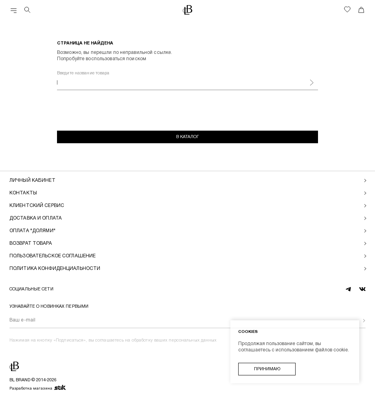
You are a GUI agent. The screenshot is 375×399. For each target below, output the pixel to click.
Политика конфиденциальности (54, 268)
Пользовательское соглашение (52, 256)
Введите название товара (83, 73)
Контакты (23, 193)
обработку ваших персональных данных (174, 340)
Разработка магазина (37, 388)
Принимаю (267, 369)
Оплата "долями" (32, 231)
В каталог (187, 137)
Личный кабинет (32, 180)
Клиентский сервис (36, 205)
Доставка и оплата (35, 218)
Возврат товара (30, 243)
